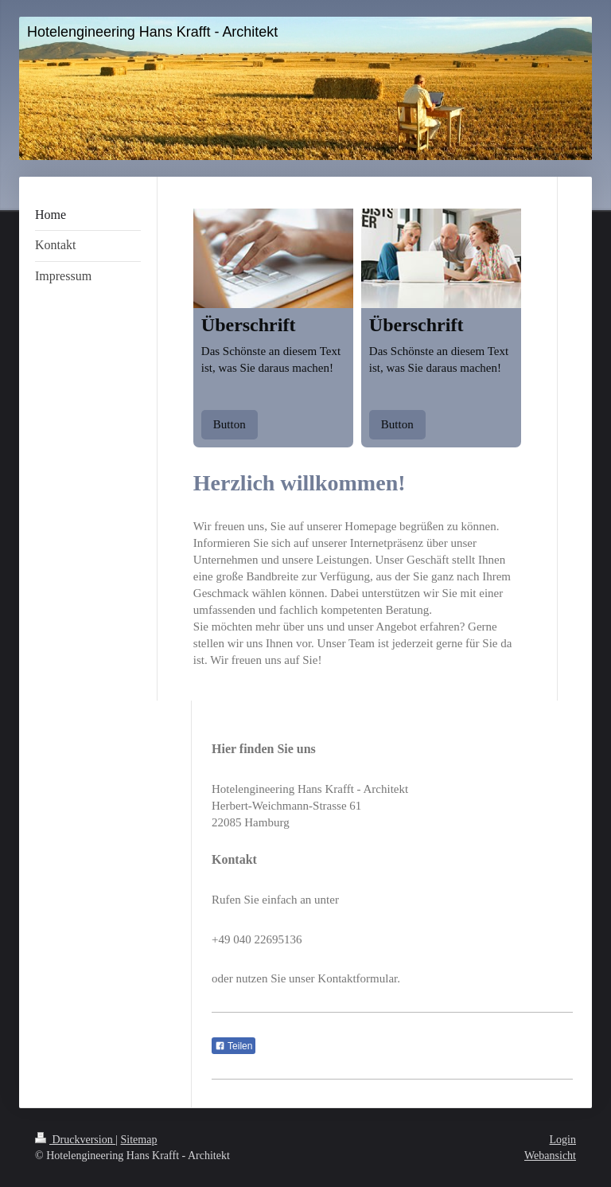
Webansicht (550, 1156)
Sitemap (139, 1140)
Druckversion (75, 1140)
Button (229, 424)
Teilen (233, 1046)
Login (563, 1140)
